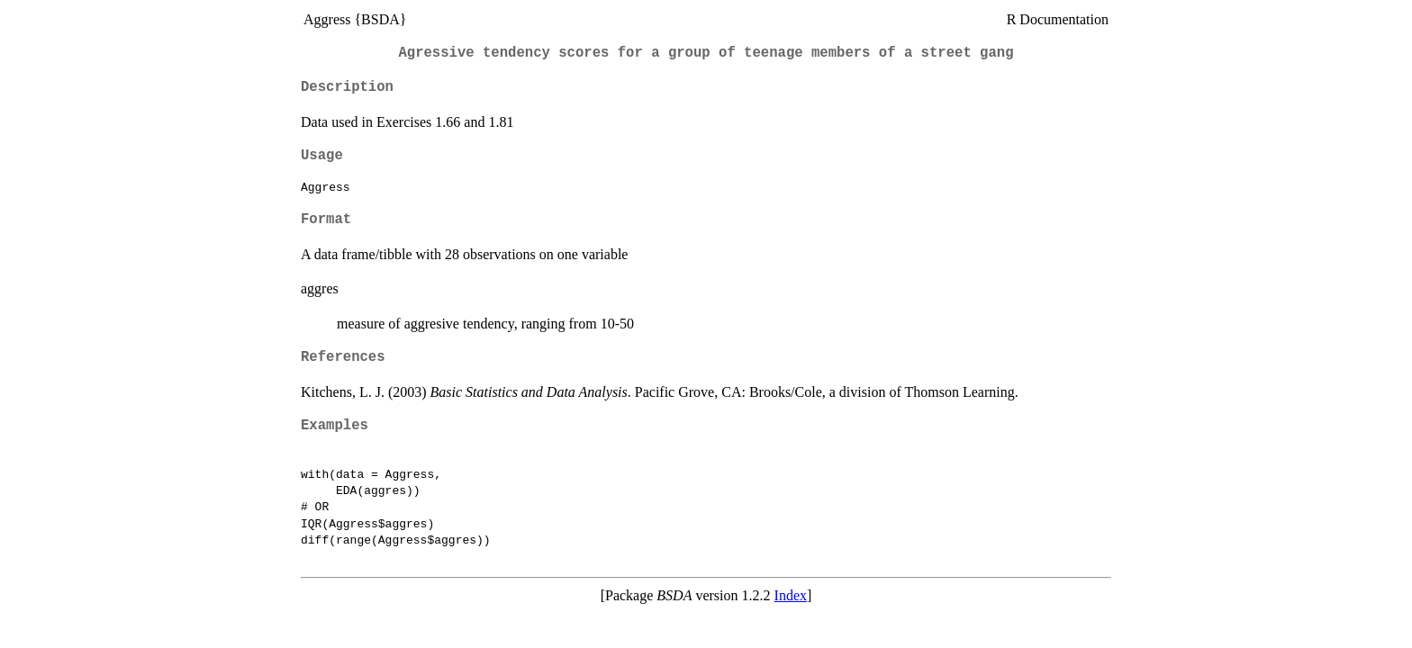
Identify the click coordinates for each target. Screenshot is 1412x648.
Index (790, 595)
